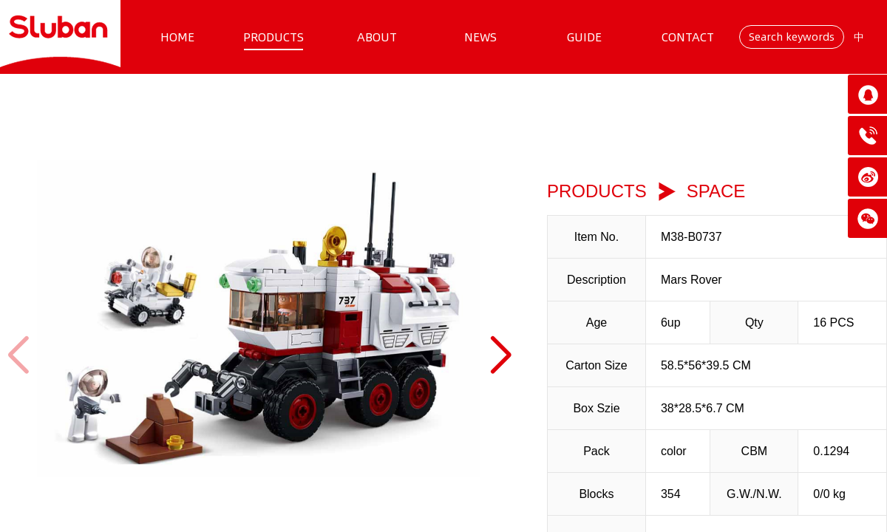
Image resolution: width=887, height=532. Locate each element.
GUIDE (584, 37)
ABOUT (377, 37)
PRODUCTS (273, 37)
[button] (500, 355)
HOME (177, 37)
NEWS (480, 37)
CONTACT (688, 37)
